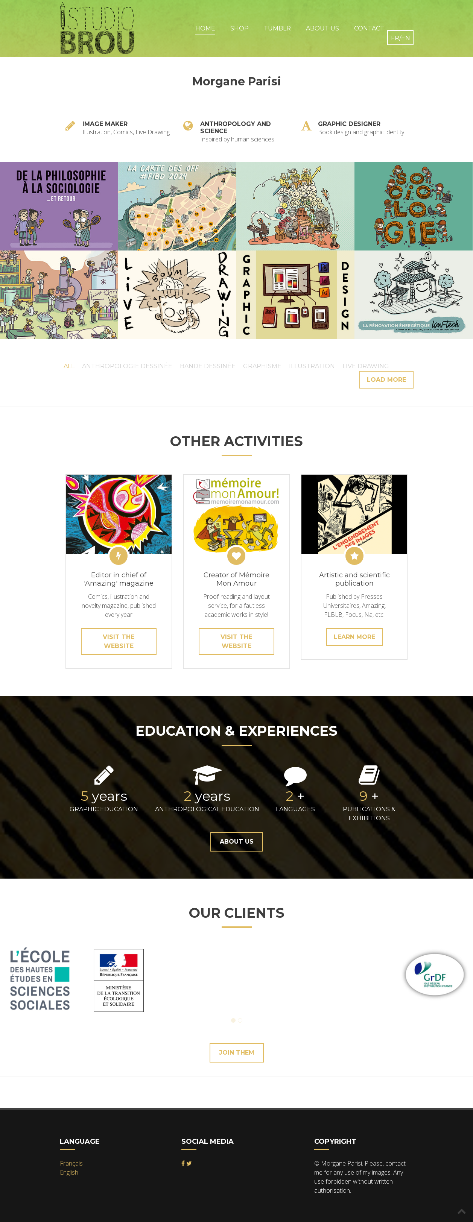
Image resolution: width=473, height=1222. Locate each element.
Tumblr (277, 28)
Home (205, 28)
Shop (239, 28)
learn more (354, 637)
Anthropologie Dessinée (127, 366)
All (69, 366)
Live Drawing (365, 366)
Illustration (312, 366)
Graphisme (262, 366)
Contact (369, 28)
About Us (322, 28)
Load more (386, 379)
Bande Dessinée (208, 366)
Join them (236, 1052)
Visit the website (118, 641)
